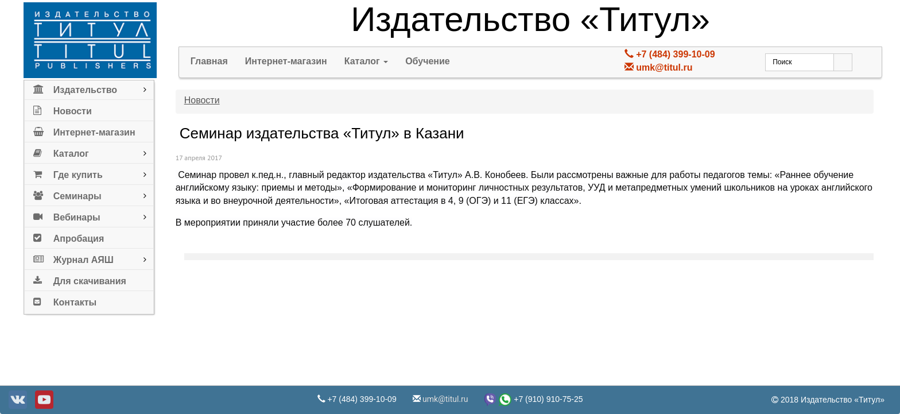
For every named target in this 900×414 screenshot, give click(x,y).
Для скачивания (79, 279)
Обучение (427, 61)
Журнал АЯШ (73, 257)
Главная (209, 61)
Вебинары (66, 215)
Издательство (75, 87)
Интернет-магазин (84, 130)
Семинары (67, 194)
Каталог (61, 151)
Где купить (68, 172)
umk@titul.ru (664, 67)
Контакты (64, 300)
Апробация (68, 236)
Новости (62, 109)
